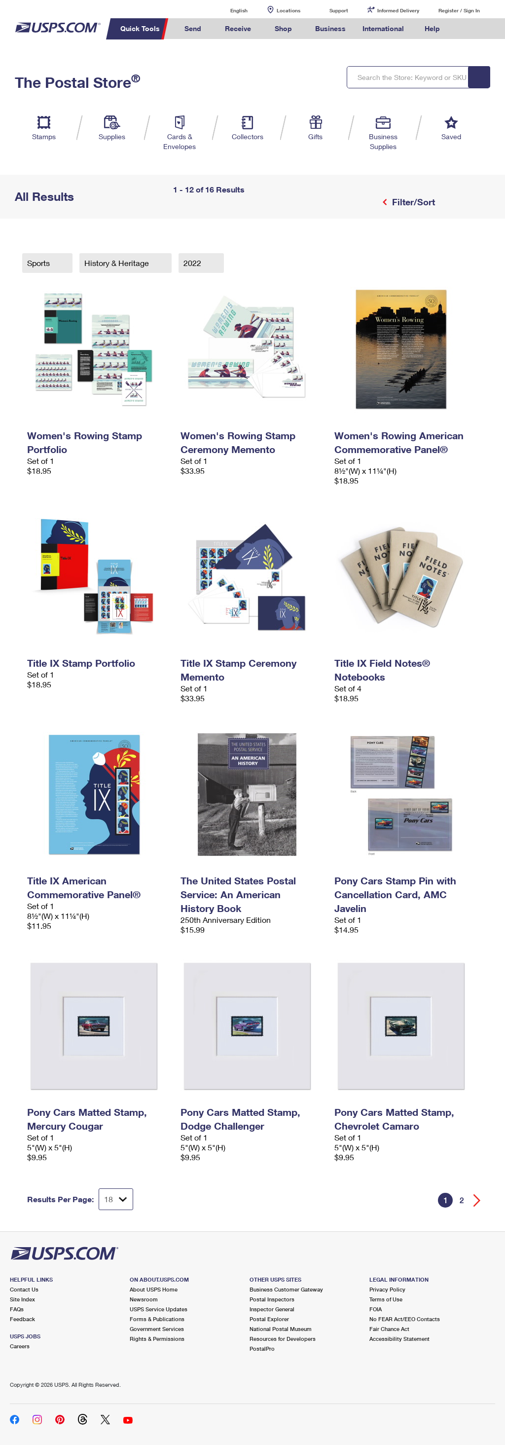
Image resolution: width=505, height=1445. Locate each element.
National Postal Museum (281, 1329)
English (229, 10)
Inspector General (272, 1309)
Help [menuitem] (432, 28)
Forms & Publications (157, 1319)
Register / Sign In (459, 10)
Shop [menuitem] (283, 28)
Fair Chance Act (389, 1329)
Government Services (157, 1329)
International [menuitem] (383, 28)
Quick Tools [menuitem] (140, 28)
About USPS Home (154, 1289)
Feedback (22, 1319)
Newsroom (144, 1299)
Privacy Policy (387, 1289)
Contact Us (24, 1289)
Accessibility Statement (399, 1338)
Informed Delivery (398, 10)
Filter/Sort (412, 201)
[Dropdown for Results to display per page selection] (116, 1199)
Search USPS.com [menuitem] (465, 28)
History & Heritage (117, 262)
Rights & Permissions (157, 1338)
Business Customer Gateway (286, 1289)
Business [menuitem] (330, 28)
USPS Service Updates (158, 1309)
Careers (20, 1346)
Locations (288, 10)
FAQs (17, 1309)
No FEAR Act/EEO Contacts (404, 1319)
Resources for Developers (283, 1338)
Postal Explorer (269, 1319)
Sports (39, 262)
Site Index (22, 1299)
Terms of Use (385, 1299)
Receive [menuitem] (238, 28)
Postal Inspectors (272, 1299)
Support (338, 10)
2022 (193, 262)
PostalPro (262, 1348)
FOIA (375, 1309)
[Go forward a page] (477, 1200)
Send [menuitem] (192, 28)
